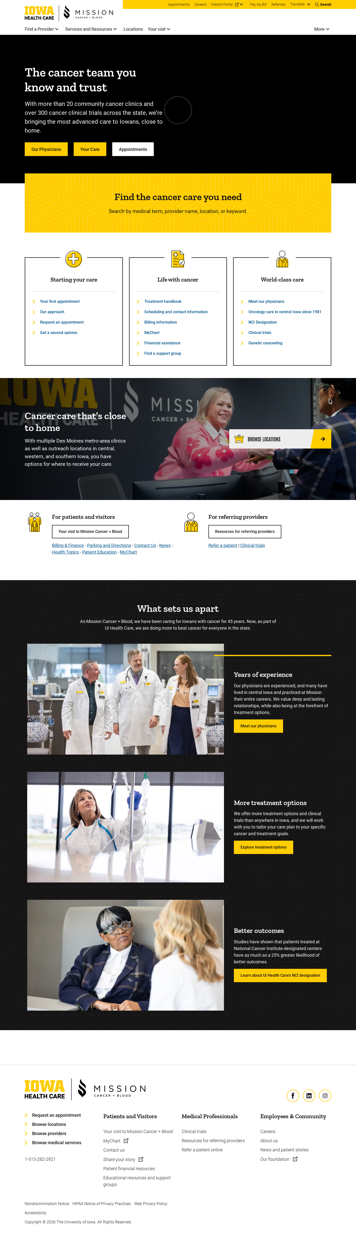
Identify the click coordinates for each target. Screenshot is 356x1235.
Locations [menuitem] (133, 29)
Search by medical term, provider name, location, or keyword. (178, 211)
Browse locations (49, 1124)
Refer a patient (222, 545)
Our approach (52, 311)
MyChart (151, 332)
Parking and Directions (109, 545)
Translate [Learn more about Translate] (297, 4)
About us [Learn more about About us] (269, 1140)
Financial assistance (162, 343)
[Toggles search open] (323, 4)
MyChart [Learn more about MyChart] (112, 1140)
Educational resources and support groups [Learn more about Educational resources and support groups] (137, 1181)
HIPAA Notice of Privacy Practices (101, 1203)
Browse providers (49, 1133)
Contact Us (145, 545)
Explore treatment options (264, 847)
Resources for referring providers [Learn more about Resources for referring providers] (213, 1140)
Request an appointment (62, 322)
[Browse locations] (280, 439)
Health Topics (65, 552)
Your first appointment (60, 301)
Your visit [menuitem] (157, 29)
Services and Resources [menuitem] (88, 29)
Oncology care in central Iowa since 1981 (284, 311)
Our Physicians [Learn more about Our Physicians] (46, 149)
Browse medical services (56, 1142)
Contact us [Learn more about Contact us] (114, 1150)
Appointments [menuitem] (179, 4)
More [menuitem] (319, 29)
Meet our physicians (266, 301)
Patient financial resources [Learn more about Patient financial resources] (129, 1168)
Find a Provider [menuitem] (39, 29)
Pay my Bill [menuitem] (258, 4)
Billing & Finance (68, 545)
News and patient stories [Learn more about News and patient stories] (284, 1149)
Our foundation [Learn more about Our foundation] (275, 1159)
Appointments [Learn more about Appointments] (133, 149)
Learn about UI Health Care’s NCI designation (280, 975)
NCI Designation (262, 322)
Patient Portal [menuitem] (222, 4)
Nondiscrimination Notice (47, 1203)
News (165, 545)
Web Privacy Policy (150, 1203)
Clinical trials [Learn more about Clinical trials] (194, 1131)
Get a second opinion (58, 332)
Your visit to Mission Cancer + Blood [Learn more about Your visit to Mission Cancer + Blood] (138, 1131)
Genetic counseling (265, 343)
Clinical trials (259, 332)
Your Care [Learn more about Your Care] (90, 149)
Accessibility (35, 1213)
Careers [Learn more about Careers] (267, 1131)
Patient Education (99, 552)
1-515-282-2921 (40, 1159)
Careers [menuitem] (200, 4)
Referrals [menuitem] (278, 4)
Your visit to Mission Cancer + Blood (90, 531)
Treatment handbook (162, 301)
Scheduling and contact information (176, 311)
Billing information (160, 322)
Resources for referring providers (245, 531)
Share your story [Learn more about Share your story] (119, 1159)
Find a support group (162, 353)
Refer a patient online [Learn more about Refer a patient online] (202, 1149)
